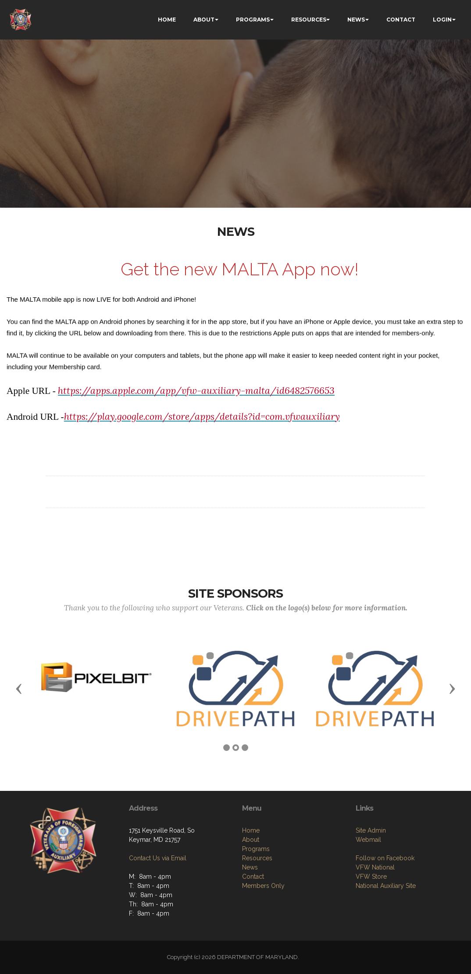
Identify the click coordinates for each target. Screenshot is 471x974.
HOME (167, 19)
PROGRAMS (253, 19)
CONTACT (400, 19)
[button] (19, 688)
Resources (257, 922)
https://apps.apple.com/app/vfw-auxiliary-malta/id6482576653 (196, 400)
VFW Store (371, 934)
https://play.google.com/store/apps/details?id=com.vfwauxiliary (202, 426)
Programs (256, 912)
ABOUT (203, 19)
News (250, 931)
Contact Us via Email (157, 897)
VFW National (375, 925)
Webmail (368, 897)
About (250, 903)
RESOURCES (308, 19)
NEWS (356, 19)
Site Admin (371, 888)
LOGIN (442, 19)
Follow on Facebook (385, 916)
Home (251, 894)
